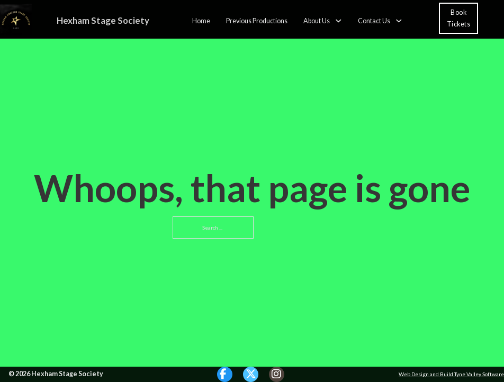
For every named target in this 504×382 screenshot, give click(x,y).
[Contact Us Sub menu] (398, 20)
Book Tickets (459, 18)
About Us (316, 20)
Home (201, 20)
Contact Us (374, 20)
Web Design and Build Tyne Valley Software (451, 374)
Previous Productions (256, 20)
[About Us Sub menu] (338, 20)
